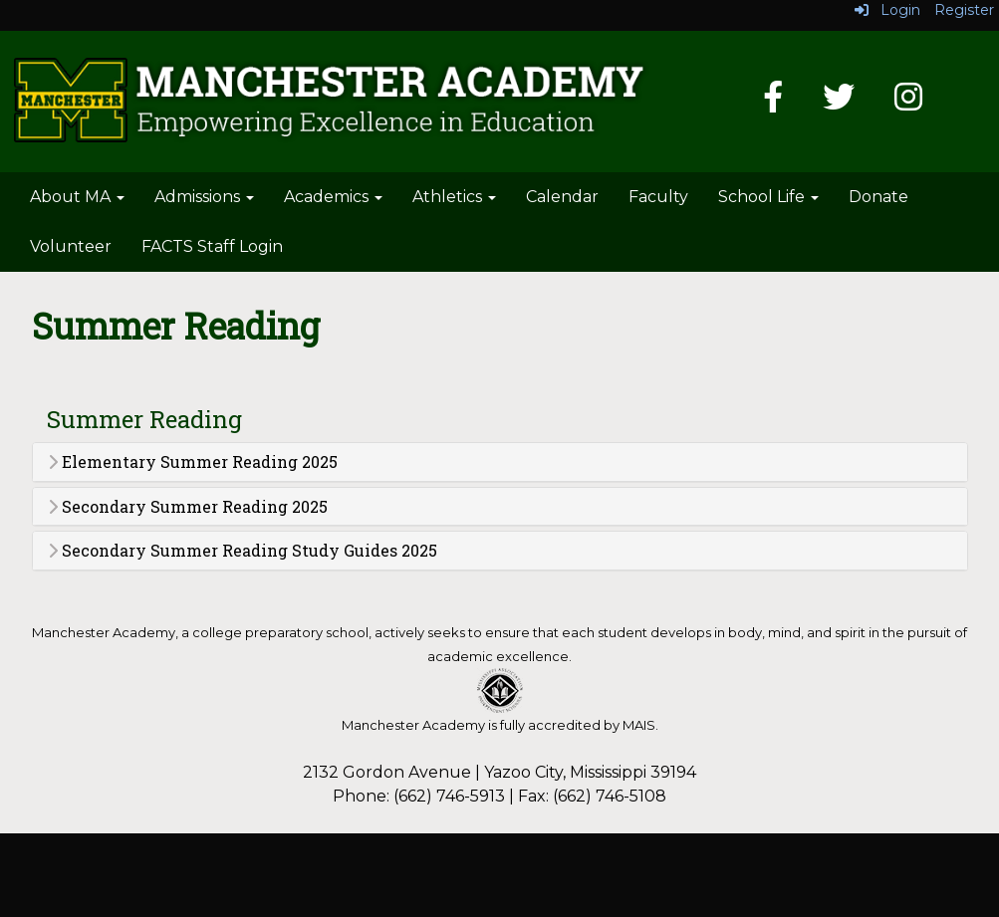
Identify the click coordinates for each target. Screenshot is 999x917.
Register (964, 10)
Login (887, 10)
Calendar (562, 196)
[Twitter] (838, 103)
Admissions (204, 196)
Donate (878, 196)
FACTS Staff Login (212, 246)
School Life (768, 196)
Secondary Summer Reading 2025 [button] (188, 507)
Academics (333, 196)
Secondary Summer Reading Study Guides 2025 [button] (242, 551)
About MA (77, 196)
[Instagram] (908, 103)
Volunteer (71, 246)
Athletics (454, 196)
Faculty (658, 196)
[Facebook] (773, 103)
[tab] (500, 462)
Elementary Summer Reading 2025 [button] (193, 462)
